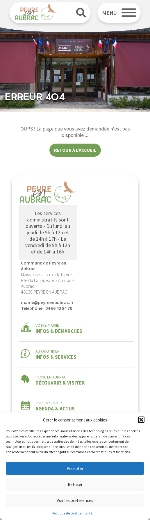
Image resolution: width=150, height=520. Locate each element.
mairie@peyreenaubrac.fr (47, 302)
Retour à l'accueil (75, 150)
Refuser (75, 484)
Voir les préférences (75, 500)
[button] (141, 420)
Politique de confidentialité (72, 513)
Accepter (75, 468)
